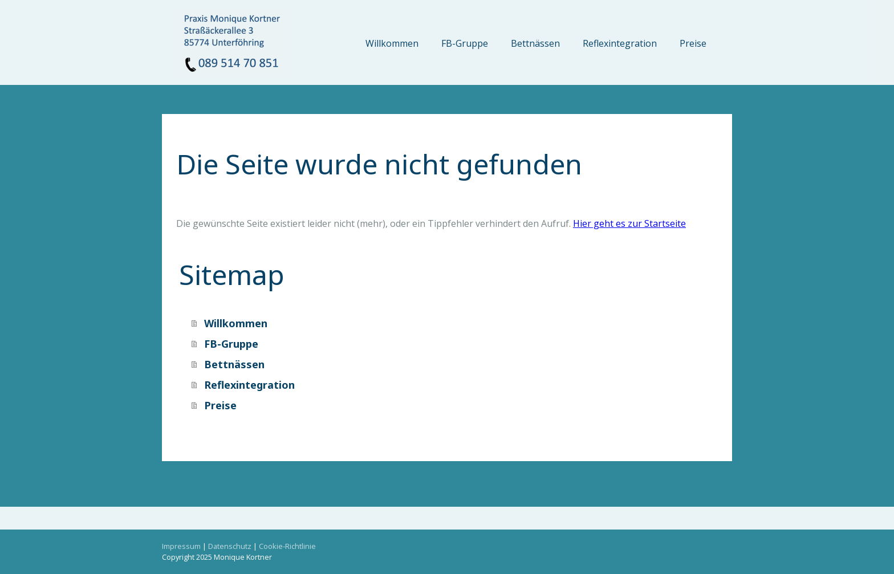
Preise (693, 43)
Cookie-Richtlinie (287, 546)
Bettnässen (535, 43)
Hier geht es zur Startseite (629, 223)
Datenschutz (229, 546)
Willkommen (391, 43)
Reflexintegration (620, 43)
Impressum (181, 546)
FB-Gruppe (464, 43)
